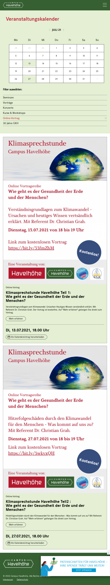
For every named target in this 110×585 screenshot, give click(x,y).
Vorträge (8, 102)
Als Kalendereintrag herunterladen (27, 337)
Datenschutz (22, 579)
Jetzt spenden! (84, 570)
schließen (108, 553)
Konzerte (8, 107)
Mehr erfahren (16, 318)
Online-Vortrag (11, 118)
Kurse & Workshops (14, 113)
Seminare (8, 97)
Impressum (8, 579)
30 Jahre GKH (10, 123)
